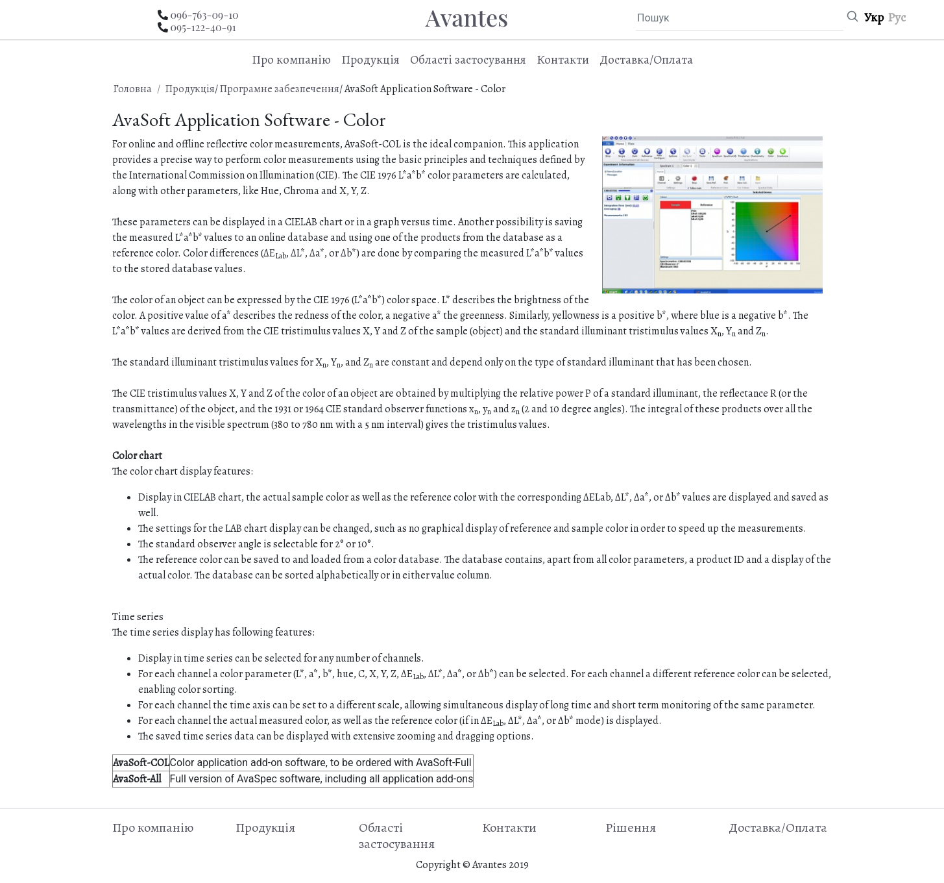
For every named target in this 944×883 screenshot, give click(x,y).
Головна (133, 89)
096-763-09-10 (204, 14)
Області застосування (468, 59)
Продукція (190, 89)
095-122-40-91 (203, 27)
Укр (874, 17)
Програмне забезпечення (279, 89)
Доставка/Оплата (646, 59)
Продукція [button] (370, 59)
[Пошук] (739, 18)
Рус (897, 17)
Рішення (630, 827)
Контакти (563, 59)
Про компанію (291, 59)
